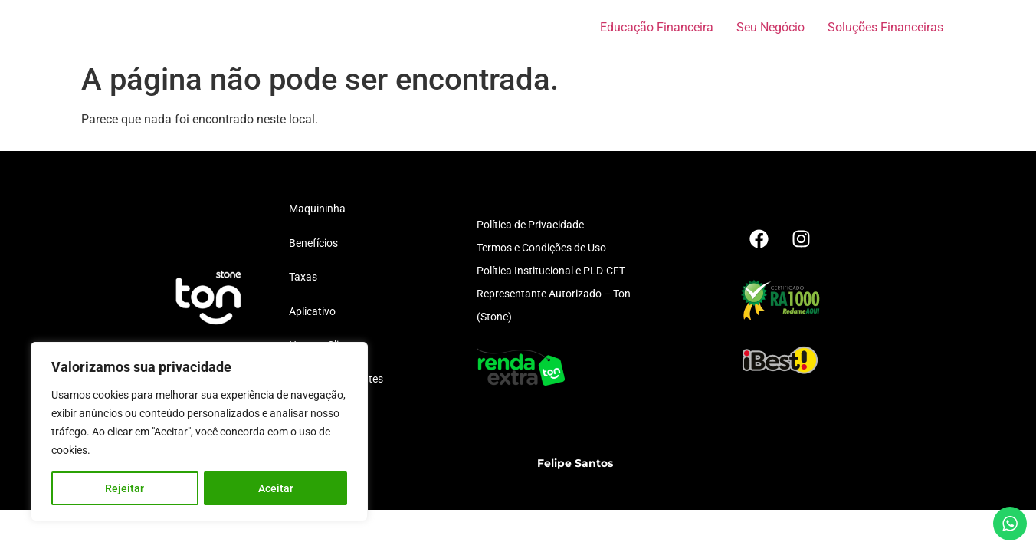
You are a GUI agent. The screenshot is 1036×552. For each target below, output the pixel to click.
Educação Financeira (656, 27)
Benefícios (313, 243)
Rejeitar (124, 488)
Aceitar (275, 488)
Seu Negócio (770, 27)
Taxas (303, 277)
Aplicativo (312, 311)
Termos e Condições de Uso (541, 248)
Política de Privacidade (530, 225)
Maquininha (317, 208)
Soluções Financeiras (885, 27)
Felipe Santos (575, 463)
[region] (199, 431)
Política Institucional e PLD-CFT (551, 270)
